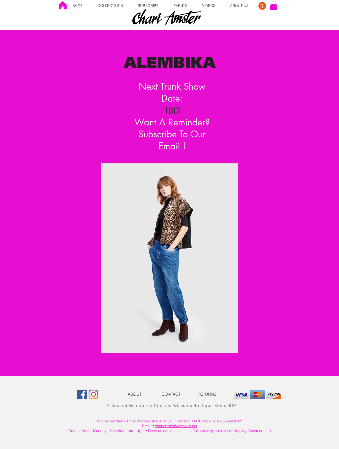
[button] (110, 5)
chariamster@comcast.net (176, 426)
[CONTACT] (171, 394)
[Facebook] (82, 394)
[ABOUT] (135, 394)
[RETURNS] (207, 394)
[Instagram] (93, 394)
